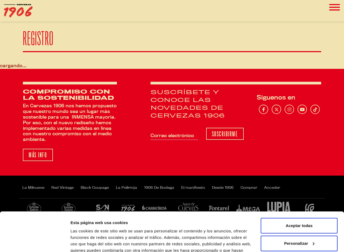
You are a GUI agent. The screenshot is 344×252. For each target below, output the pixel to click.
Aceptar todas (299, 189)
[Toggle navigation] (334, 7)
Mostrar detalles (86, 241)
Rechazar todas (299, 224)
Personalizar (299, 206)
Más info (38, 155)
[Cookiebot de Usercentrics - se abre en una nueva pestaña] (34, 241)
